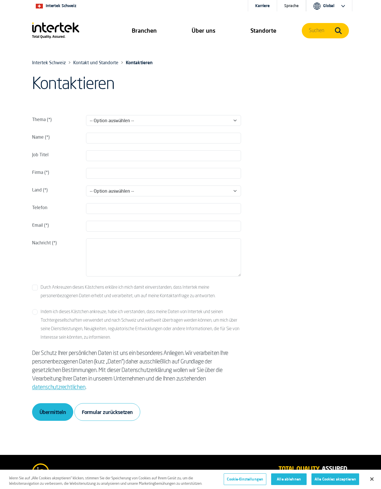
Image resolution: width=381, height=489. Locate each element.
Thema (39, 119)
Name (38, 137)
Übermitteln (52, 412)
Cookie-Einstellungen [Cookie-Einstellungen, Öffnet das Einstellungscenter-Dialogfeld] (245, 480)
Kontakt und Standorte (95, 62)
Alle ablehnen (289, 480)
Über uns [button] (203, 30)
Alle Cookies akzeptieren (335, 480)
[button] (144, 30)
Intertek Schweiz (49, 62)
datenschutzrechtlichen (58, 387)
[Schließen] (372, 480)
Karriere (262, 5)
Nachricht (41, 242)
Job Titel (40, 154)
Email (37, 225)
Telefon (39, 207)
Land (37, 190)
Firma (37, 172)
